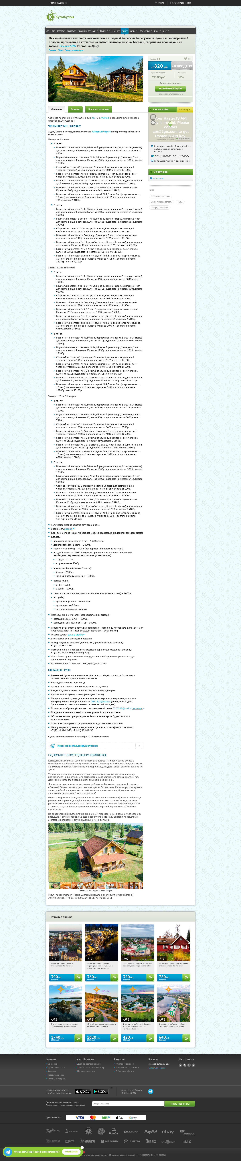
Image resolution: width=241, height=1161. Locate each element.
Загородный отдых (159, 207)
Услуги (133, 30)
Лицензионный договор (127, 1067)
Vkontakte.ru (184, 1065)
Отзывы (75, 109)
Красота (61, 30)
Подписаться (71, 1151)
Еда (53, 30)
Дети (166, 30)
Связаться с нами (156, 1067)
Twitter (189, 1065)
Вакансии (52, 1071)
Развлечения (84, 30)
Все (47, 30)
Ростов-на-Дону (57, 3)
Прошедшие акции (86, 1071)
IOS (93, 117)
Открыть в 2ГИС (184, 139)
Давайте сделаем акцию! (89, 1063)
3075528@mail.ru (101, 701)
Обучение (104, 30)
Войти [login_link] (161, 3)
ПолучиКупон (145, 30)
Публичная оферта (125, 1071)
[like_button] (185, 59)
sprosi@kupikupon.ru (158, 1063)
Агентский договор (125, 1063)
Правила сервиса (55, 1074)
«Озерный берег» (101, 131)
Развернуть (184, 109)
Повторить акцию (170, 88)
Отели (158, 30)
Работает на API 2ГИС (167, 138)
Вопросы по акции (98, 109)
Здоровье (71, 30)
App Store (83, 1091)
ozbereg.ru (158, 178)
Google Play (100, 1091)
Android (105, 117)
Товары (116, 30)
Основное (56, 109)
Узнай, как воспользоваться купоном (77, 745)
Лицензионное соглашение (165, 139)
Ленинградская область (161, 202)
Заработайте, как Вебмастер (91, 1067)
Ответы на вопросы (56, 1078)
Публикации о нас (56, 1067)
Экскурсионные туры (160, 196)
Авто (95, 30)
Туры (125, 30)
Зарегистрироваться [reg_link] (182, 3)
